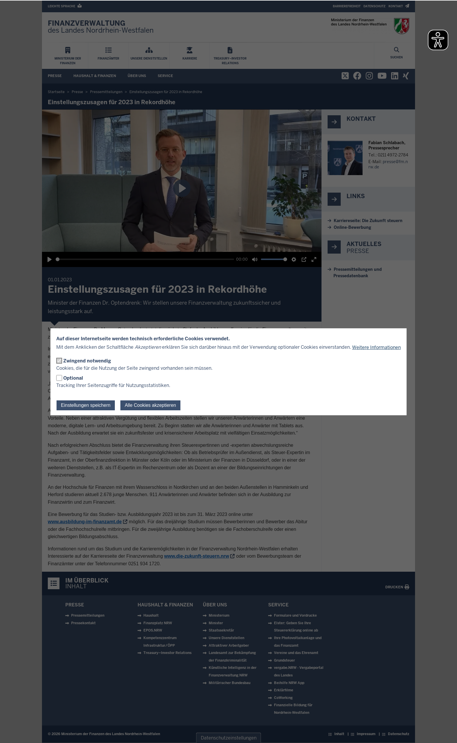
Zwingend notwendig (87, 361)
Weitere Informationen (376, 347)
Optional (73, 378)
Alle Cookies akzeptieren (150, 405)
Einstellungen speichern (85, 405)
